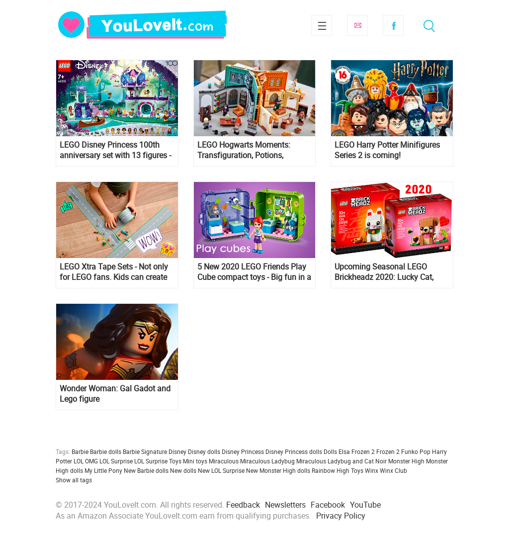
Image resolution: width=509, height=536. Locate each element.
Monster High (406, 461)
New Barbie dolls (146, 470)
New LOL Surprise (221, 470)
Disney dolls (204, 451)
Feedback (243, 504)
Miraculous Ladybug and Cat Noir (341, 461)
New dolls (183, 470)
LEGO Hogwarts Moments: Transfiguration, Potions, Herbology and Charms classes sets (251, 150)
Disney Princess (243, 451)
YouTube (365, 504)
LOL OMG (86, 461)
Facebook (393, 25)
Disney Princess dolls (293, 451)
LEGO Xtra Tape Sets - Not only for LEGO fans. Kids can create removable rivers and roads (114, 272)
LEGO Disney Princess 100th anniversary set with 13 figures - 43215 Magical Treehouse (115, 150)
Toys (357, 470)
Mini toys (195, 461)
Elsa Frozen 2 (357, 451)
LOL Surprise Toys (157, 461)
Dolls (330, 451)
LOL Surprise (116, 461)
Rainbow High (330, 470)
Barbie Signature (145, 451)
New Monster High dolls (278, 470)
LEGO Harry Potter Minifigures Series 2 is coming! (387, 150)
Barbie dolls (105, 451)
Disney (177, 451)
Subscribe (357, 25)
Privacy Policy (340, 515)
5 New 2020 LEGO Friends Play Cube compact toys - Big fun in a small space (254, 272)
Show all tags (74, 480)
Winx (371, 470)
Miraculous (224, 461)
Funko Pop (415, 451)
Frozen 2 (388, 451)
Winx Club (393, 470)
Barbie (80, 451)
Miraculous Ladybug (267, 461)
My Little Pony (103, 470)
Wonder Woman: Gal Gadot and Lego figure (115, 393)
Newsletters (285, 504)
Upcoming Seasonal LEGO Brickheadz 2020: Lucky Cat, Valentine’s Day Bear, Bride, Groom (384, 272)
